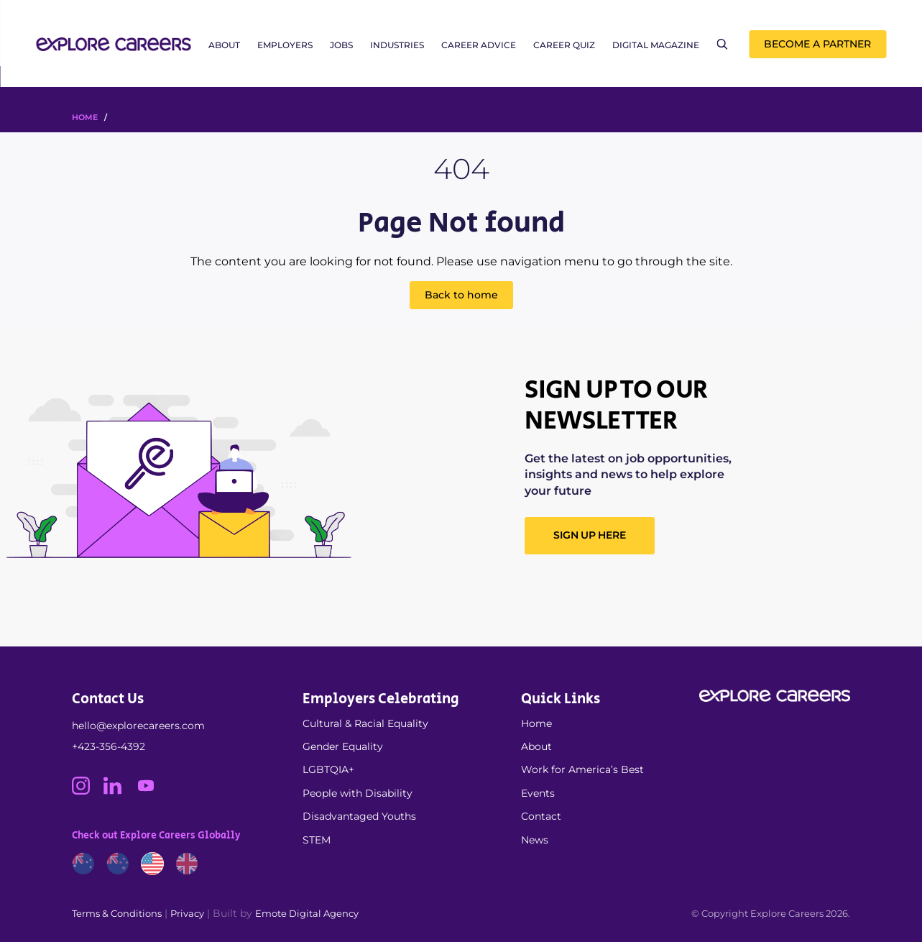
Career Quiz (564, 45)
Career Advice (478, 45)
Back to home (461, 294)
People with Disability (357, 793)
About (224, 45)
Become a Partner (817, 43)
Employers (285, 45)
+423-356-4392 (108, 746)
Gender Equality (343, 746)
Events (538, 793)
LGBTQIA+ (328, 769)
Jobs (341, 45)
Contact (541, 816)
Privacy (187, 913)
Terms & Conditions (117, 913)
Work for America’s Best (582, 769)
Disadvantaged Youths (359, 816)
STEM (317, 839)
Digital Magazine (655, 45)
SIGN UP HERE (589, 535)
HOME (85, 117)
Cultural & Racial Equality (365, 723)
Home (536, 723)
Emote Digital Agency (307, 913)
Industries (397, 45)
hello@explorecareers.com (138, 725)
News (534, 839)
